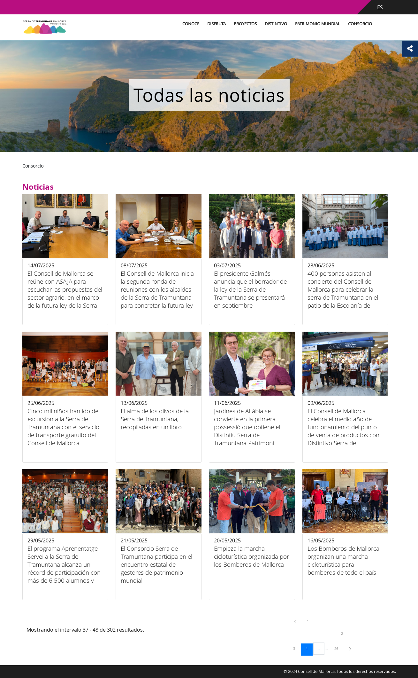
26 (338, 648)
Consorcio (360, 24)
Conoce (190, 24)
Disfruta (216, 24)
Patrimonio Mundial (317, 24)
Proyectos (245, 24)
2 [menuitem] (347, 633)
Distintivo (276, 24)
